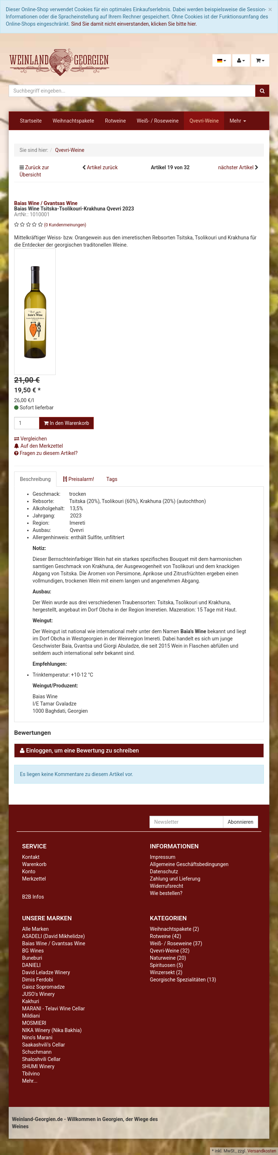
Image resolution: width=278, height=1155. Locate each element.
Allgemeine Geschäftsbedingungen (189, 864)
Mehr (237, 121)
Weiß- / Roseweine (158, 121)
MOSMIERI (34, 1023)
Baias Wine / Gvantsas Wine (53, 943)
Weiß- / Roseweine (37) (176, 943)
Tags (111, 479)
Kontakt (30, 857)
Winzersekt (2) (166, 972)
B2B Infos (33, 897)
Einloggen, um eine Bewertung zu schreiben (82, 750)
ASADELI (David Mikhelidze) (53, 936)
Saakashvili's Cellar (43, 1045)
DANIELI (31, 965)
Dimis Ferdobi (37, 980)
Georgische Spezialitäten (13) (183, 980)
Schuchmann (36, 1052)
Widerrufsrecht (166, 886)
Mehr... (29, 1081)
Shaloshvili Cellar (41, 1059)
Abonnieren (240, 822)
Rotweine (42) (165, 936)
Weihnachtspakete (73, 121)
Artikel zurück (102, 167)
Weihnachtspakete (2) (174, 929)
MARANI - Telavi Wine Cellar (53, 1008)
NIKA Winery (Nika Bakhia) (52, 1030)
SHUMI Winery (38, 1066)
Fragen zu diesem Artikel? (45, 453)
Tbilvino (31, 1074)
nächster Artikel (236, 167)
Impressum (162, 857)
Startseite (31, 121)
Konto (28, 871)
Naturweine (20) (168, 958)
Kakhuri (30, 1001)
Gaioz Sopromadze (43, 987)
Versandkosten (262, 1151)
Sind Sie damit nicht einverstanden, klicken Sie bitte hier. (134, 24)
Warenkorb (34, 864)
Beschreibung (35, 479)
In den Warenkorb (66, 423)
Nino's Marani (37, 1037)
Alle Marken (35, 929)
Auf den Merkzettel (38, 446)
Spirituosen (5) (166, 965)
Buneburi (32, 958)
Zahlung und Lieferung (175, 879)
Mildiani (31, 1016)
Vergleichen (30, 439)
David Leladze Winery (46, 972)
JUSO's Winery (38, 994)
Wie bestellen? (166, 893)
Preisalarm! (78, 479)
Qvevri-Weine (204, 121)
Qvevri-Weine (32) (170, 951)
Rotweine (115, 121)
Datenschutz (164, 871)
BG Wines (33, 951)
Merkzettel (34, 879)
